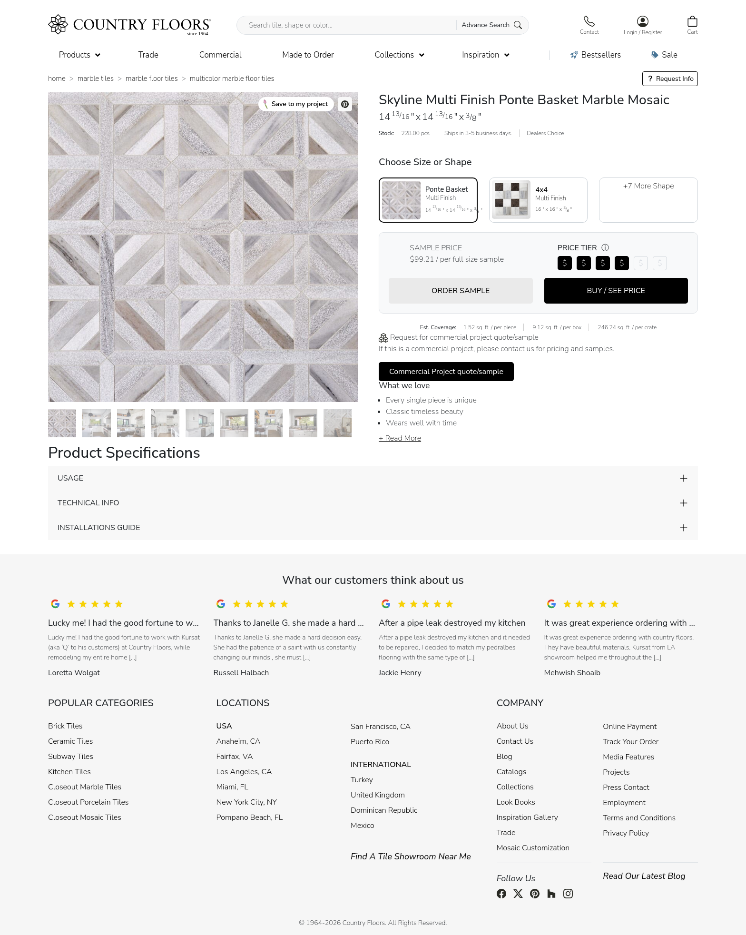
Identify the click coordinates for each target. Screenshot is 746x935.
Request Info (670, 78)
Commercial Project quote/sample (446, 371)
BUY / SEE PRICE (616, 290)
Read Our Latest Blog (644, 876)
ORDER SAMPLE (461, 290)
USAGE (70, 478)
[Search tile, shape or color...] (382, 25)
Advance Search (491, 25)
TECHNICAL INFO (88, 503)
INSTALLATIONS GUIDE (99, 527)
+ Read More (400, 438)
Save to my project (296, 104)
